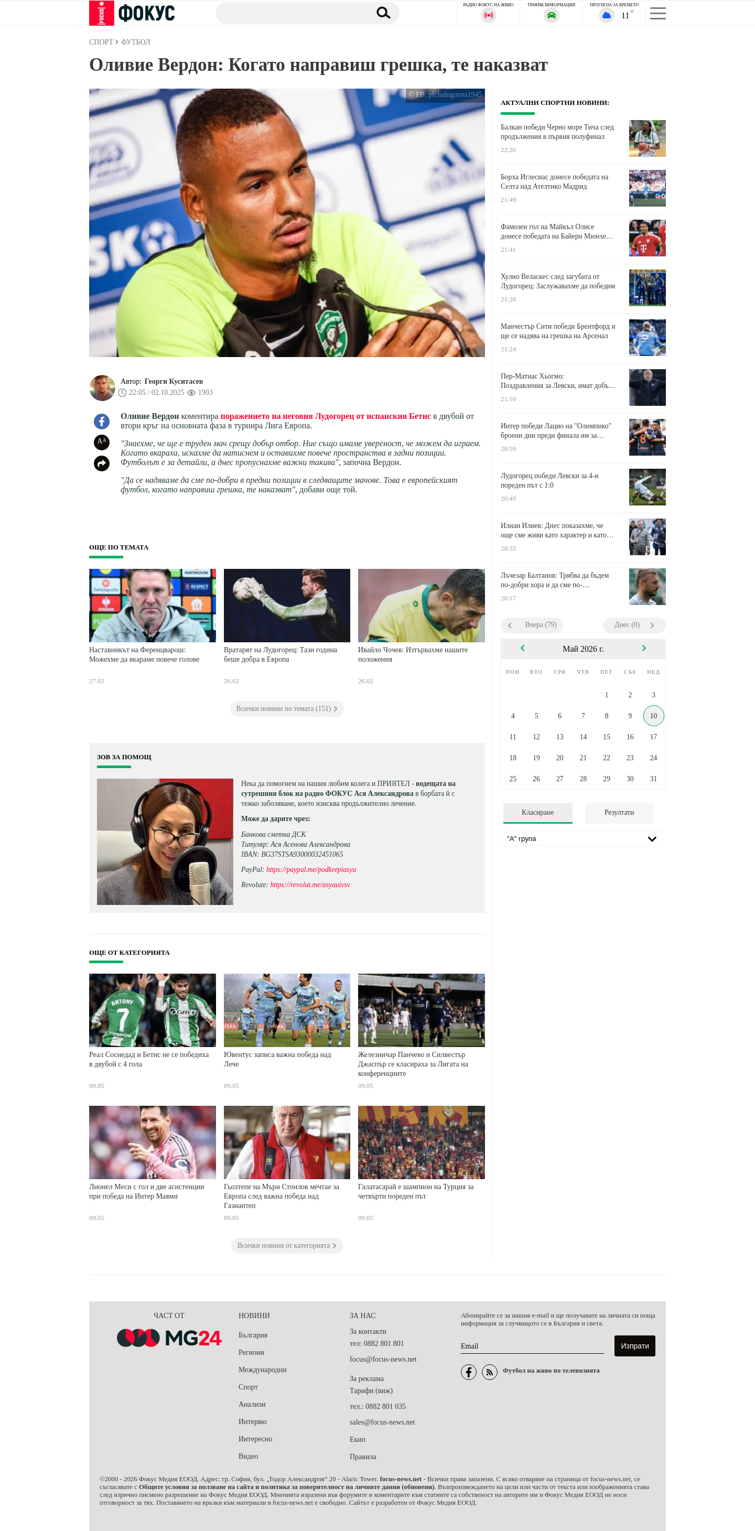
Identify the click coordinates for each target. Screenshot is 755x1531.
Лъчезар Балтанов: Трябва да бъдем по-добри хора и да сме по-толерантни (555, 580)
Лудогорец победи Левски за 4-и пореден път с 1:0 (550, 480)
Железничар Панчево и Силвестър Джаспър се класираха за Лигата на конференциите (413, 1064)
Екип (357, 1439)
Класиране (538, 812)
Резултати (619, 812)
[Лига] (583, 838)
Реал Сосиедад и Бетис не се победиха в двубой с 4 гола (149, 1059)
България (253, 1335)
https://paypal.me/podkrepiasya (311, 870)
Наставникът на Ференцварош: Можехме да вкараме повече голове (144, 654)
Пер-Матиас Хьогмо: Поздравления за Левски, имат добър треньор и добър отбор (556, 381)
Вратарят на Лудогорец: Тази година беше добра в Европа (280, 654)
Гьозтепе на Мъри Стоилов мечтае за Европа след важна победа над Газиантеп (281, 1196)
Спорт (248, 1387)
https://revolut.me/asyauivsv (310, 885)
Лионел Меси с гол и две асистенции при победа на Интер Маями (146, 1191)
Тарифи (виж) (371, 1391)
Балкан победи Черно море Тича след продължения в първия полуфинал (557, 132)
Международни (263, 1370)
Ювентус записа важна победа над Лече (277, 1059)
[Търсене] (288, 12)
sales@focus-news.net (382, 1422)
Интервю (253, 1422)
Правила (363, 1457)
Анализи (252, 1404)
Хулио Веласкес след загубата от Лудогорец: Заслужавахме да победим (558, 281)
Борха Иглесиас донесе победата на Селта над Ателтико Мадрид (554, 181)
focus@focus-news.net (383, 1359)
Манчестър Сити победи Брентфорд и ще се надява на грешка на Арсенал (558, 331)
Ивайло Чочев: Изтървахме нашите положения (413, 654)
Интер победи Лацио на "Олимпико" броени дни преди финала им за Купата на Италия (556, 431)
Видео (248, 1456)
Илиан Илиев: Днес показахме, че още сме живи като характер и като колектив (554, 531)
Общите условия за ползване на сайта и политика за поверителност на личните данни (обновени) (286, 1487)
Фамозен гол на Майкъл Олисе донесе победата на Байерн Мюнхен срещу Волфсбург (555, 232)
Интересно (255, 1439)
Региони (251, 1352)
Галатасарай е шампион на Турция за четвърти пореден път (416, 1191)
